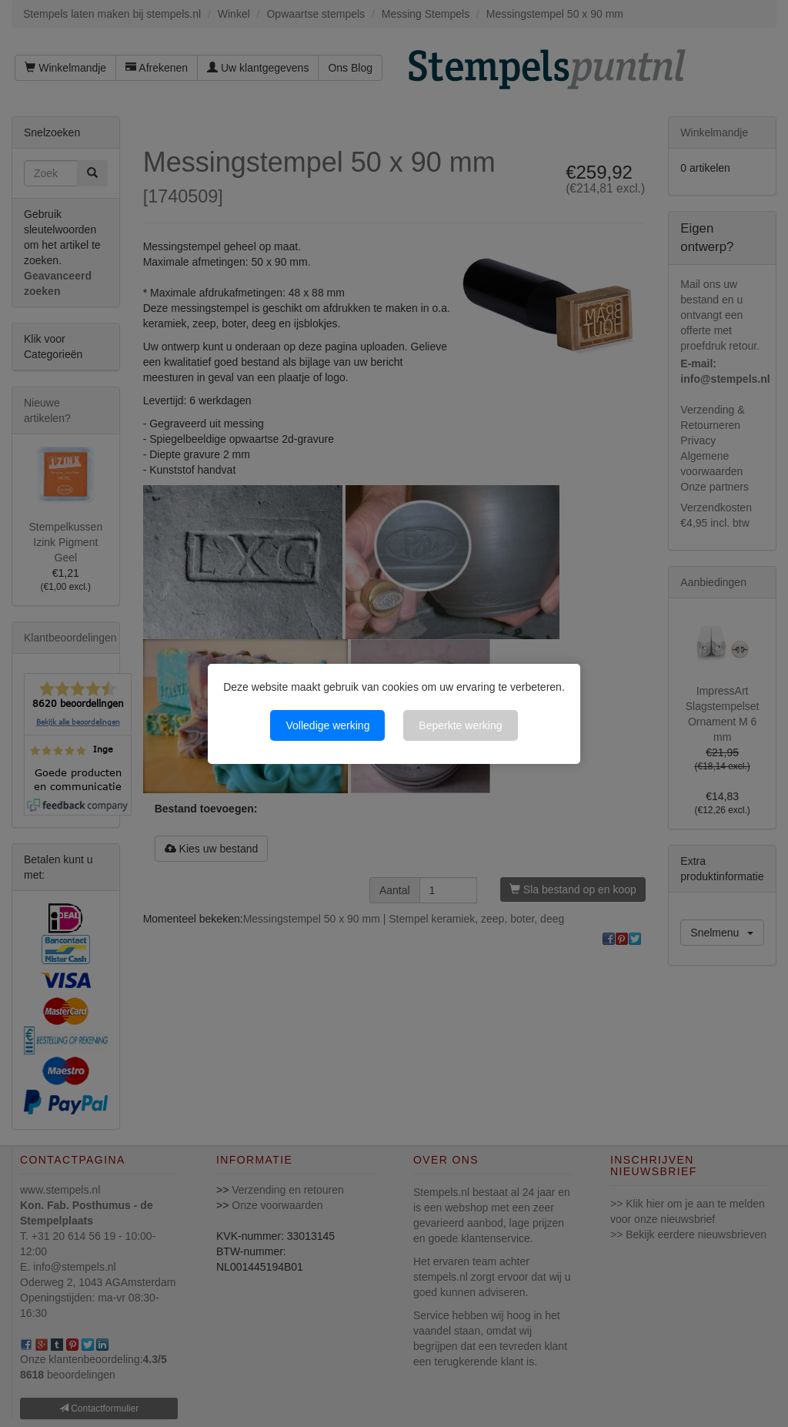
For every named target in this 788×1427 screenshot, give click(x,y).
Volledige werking (327, 725)
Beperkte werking (460, 725)
